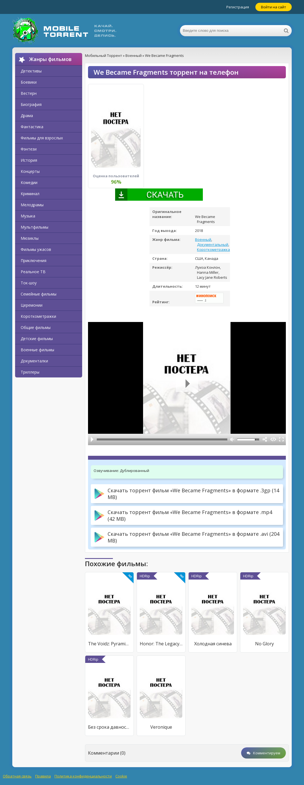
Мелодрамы (32, 204)
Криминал (30, 193)
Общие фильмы (36, 327)
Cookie (121, 776)
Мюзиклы (30, 238)
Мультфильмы (34, 227)
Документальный (212, 244)
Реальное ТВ (33, 271)
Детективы (31, 71)
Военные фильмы (37, 349)
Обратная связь (17, 776)
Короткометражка (213, 249)
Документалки (34, 361)
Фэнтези (29, 149)
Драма (27, 115)
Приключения (33, 260)
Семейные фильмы (38, 294)
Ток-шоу (29, 282)
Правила (43, 776)
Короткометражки (38, 316)
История (29, 160)
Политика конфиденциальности (83, 776)
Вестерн (29, 93)
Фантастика (32, 126)
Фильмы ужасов (36, 249)
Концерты (30, 171)
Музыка (28, 216)
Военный (203, 239)
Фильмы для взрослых (42, 137)
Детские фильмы (37, 338)
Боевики (29, 82)
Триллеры (30, 372)
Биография (31, 104)
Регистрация (237, 6)
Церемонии (31, 305)
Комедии (29, 182)
